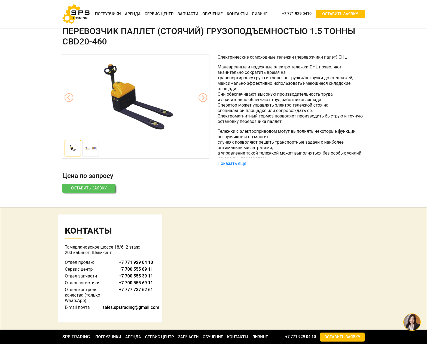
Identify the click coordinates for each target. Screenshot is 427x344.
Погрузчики (108, 14)
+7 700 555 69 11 (136, 282)
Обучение (212, 14)
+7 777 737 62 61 (136, 289)
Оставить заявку (340, 14)
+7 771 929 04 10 (136, 262)
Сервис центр (159, 14)
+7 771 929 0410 (297, 13)
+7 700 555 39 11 (136, 276)
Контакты (237, 14)
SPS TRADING (76, 336)
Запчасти (188, 14)
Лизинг (259, 14)
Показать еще (232, 163)
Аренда (133, 14)
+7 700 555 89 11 (136, 269)
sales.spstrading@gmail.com (130, 307)
